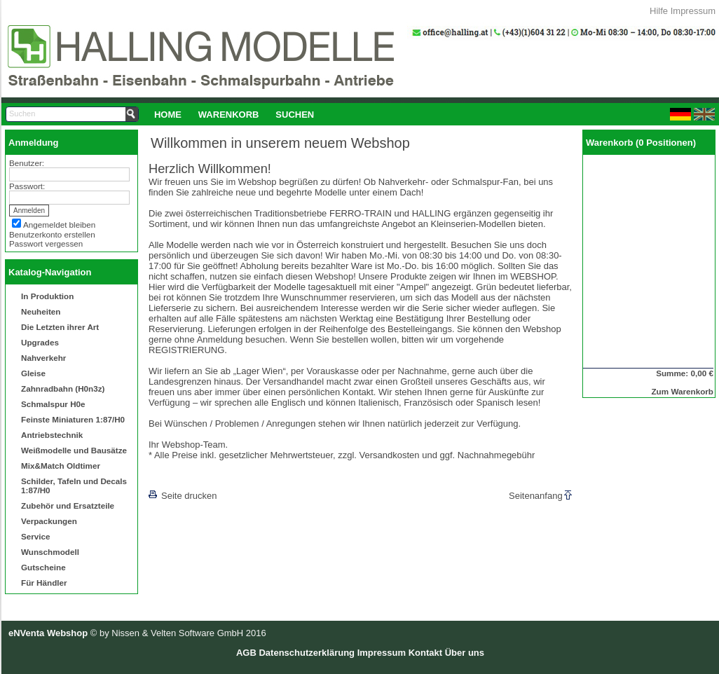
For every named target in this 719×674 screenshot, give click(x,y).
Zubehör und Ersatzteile (67, 505)
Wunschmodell (50, 551)
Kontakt (425, 652)
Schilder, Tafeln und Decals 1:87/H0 (74, 485)
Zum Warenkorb (682, 391)
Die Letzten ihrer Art (60, 326)
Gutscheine (43, 567)
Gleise (33, 373)
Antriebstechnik (52, 434)
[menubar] (234, 114)
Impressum (693, 11)
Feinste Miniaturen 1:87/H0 (73, 419)
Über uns (464, 652)
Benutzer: (26, 162)
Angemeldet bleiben (59, 224)
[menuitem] (168, 114)
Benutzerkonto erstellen (52, 234)
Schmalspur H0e (53, 403)
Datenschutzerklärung (307, 652)
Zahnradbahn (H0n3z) (62, 388)
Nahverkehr (43, 357)
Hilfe (659, 11)
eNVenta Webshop (48, 633)
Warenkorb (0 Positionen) (641, 142)
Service (35, 536)
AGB (246, 652)
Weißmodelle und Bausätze (74, 450)
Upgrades (40, 342)
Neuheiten (41, 311)
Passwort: (27, 186)
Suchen (294, 114)
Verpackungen (49, 520)
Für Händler (44, 582)
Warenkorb (228, 114)
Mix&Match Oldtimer (60, 465)
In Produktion (47, 296)
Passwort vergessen (46, 243)
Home (168, 114)
